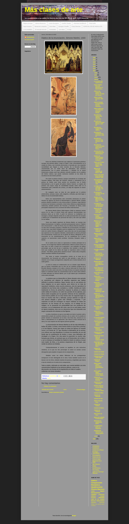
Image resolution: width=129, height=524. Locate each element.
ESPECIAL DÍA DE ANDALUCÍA (92, 26)
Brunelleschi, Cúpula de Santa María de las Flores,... (99, 147)
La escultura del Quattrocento (98, 82)
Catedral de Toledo (99, 354)
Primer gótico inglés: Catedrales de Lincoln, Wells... (99, 373)
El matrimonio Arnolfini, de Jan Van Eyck (99, 194)
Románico (95, 485)
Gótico (49, 378)
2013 (94, 66)
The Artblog (96, 470)
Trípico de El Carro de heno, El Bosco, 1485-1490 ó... (99, 164)
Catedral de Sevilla (99, 352)
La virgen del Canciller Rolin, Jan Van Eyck (99, 205)
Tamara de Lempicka (40, 26)
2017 (94, 59)
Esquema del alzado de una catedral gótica (98, 432)
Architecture (96, 446)
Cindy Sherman (76, 26)
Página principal (28, 23)
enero (96, 436)
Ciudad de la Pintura (98, 450)
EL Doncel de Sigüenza (97, 258)
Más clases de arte (54, 9)
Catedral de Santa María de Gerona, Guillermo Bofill (99, 337)
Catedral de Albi (98, 398)
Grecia (94, 489)
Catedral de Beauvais (97, 395)
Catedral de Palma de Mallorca (99, 333)
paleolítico (93, 502)
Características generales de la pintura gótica (99, 254)
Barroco (100, 489)
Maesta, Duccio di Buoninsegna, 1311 (98, 235)
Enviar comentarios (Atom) (56, 392)
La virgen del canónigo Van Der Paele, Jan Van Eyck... (98, 188)
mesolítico (93, 505)
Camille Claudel (66, 23)
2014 (94, 64)
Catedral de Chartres (97, 410)
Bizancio (93, 500)
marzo (96, 77)
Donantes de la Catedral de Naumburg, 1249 (99, 290)
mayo (96, 72)
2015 (94, 62)
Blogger (74, 515)
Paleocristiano (100, 500)
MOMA (94, 466)
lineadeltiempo (30, 37)
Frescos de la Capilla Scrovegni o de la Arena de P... (98, 216)
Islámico (93, 496)
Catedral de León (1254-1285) (98, 357)
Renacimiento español (95, 493)
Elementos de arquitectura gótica (98, 422)
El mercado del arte (40, 29)
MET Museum (96, 464)
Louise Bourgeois (54, 23)
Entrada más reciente (47, 389)
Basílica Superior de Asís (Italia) (98, 386)
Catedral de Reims (99, 408)
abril (95, 75)
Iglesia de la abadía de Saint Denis (99, 418)
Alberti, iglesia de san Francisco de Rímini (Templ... (98, 110)
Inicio (65, 389)
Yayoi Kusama (27, 26)
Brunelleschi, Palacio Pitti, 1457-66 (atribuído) (98, 117)
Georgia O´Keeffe (63, 26)
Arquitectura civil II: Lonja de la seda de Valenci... (98, 323)
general (99, 504)
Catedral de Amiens (97, 405)
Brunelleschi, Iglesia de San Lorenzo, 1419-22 (98, 140)
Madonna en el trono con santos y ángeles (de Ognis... (98, 223)
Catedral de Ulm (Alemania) (98, 383)
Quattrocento (97, 487)
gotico (103, 504)
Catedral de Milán (98, 393)
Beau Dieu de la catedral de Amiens (98, 308)
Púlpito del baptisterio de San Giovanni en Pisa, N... (99, 295)
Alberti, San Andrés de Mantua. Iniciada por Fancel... (99, 93)
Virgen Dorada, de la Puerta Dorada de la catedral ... (99, 302)
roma (93, 491)
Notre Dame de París (98, 414)
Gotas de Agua (97, 459)
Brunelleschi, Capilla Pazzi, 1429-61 (98, 129)
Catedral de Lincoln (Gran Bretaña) (98, 379)
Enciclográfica (96, 455)
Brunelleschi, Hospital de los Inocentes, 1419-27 (99, 134)
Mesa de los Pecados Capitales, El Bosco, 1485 (98, 170)
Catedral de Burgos (97, 360)
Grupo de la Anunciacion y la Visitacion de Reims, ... (99, 313)
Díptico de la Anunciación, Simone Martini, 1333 (99, 240)
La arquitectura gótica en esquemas (98, 427)
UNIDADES (101, 497)
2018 (94, 57)
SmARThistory (96, 468)
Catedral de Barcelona (97, 349)
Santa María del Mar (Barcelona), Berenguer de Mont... (99, 344)
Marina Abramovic (40, 23)
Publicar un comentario (50, 386)
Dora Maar (52, 26)
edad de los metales (97, 499)
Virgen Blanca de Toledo (98, 273)
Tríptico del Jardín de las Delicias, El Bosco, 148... (99, 176)
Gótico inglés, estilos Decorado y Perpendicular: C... (98, 366)
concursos (101, 502)
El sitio (69, 29)
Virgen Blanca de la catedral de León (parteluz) (98, 269)
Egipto (102, 491)
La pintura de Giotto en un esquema (98, 230)
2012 (94, 68)
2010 (94, 439)
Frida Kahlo (92, 23)
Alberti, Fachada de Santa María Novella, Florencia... (98, 104)
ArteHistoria (96, 448)
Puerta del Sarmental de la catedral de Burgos (99, 284)
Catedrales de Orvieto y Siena (99, 390)
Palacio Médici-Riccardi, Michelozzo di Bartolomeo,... (98, 87)
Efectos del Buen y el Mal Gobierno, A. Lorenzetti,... (99, 246)
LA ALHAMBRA (27, 29)
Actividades (52, 29)
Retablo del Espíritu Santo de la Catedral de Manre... (98, 158)
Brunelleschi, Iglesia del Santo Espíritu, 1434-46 (99, 123)
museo (93, 504)
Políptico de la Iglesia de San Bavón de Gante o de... (99, 199)
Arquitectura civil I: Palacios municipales (99, 329)
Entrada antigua (81, 389)
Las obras (62, 29)
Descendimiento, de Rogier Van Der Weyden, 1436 (98, 181)
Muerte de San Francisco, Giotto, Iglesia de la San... (98, 210)
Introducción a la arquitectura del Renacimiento (99, 152)
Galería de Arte (97, 457)
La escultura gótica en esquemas (99, 318)
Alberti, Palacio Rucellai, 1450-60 (98, 99)
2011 (94, 70)
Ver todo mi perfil (29, 39)
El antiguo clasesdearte (96, 452)
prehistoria (101, 494)
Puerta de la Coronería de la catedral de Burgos (99, 278)
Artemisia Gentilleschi (80, 23)
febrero (96, 79)
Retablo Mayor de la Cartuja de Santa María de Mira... (98, 263)
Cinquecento (96, 483)
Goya (96, 504)
